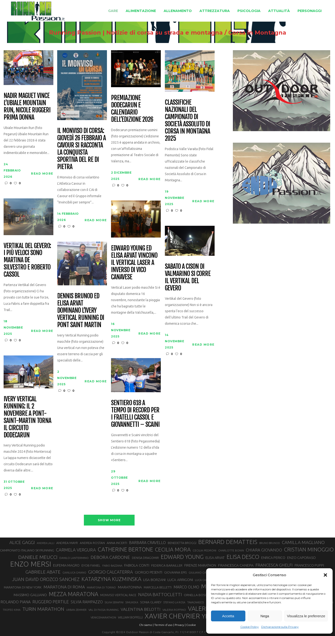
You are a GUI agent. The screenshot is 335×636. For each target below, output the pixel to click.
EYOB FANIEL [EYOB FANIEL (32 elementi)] (90, 565)
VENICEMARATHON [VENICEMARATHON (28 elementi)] (103, 617)
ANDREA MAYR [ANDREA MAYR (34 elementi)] (67, 543)
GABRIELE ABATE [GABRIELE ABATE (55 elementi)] (43, 572)
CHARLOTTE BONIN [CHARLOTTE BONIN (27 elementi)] (231, 550)
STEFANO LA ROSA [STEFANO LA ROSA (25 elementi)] (174, 602)
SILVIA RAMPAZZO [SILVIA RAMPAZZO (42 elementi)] (87, 602)
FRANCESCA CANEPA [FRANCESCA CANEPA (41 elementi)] (236, 565)
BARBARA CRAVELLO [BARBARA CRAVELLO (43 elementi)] (147, 542)
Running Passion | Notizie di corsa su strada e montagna (136, 33)
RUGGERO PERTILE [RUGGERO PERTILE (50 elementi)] (50, 601)
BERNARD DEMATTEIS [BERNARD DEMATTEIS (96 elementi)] (227, 542)
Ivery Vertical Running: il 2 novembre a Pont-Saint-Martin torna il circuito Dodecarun (27, 417)
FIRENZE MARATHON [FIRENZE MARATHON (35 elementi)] (200, 565)
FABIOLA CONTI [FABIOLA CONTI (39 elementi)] (136, 565)
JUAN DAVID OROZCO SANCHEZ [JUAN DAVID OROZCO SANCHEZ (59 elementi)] (46, 579)
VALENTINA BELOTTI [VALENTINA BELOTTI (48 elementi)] (141, 609)
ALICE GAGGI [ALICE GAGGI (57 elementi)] (22, 542)
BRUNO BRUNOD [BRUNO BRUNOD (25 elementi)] (269, 543)
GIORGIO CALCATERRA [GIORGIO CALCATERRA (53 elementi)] (110, 572)
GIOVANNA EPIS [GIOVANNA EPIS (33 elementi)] (175, 572)
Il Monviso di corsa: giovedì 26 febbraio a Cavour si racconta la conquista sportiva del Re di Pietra (81, 148)
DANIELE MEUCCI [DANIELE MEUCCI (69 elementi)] (37, 557)
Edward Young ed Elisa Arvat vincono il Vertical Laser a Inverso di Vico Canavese (134, 263)
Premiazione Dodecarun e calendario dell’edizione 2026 (132, 108)
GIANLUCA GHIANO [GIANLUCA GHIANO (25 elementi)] (74, 572)
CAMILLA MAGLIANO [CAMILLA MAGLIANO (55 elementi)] (303, 542)
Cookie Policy (249, 627)
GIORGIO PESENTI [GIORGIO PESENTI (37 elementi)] (148, 572)
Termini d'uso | (164, 624)
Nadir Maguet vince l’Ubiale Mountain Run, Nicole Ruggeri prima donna (27, 106)
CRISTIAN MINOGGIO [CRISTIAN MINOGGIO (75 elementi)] (309, 549)
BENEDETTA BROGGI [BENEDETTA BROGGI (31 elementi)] (182, 542)
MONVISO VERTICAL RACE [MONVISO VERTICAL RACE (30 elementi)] (118, 595)
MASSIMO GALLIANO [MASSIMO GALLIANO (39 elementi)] (30, 595)
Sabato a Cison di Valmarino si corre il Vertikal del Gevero (187, 277)
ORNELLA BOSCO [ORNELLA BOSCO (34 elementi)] (197, 595)
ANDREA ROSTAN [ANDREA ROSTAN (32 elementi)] (92, 543)
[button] (325, 575)
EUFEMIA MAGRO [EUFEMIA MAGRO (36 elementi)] (66, 565)
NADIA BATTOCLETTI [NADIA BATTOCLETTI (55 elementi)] (160, 594)
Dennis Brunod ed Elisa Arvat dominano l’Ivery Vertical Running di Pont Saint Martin (80, 310)
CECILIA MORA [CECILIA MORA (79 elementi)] (173, 549)
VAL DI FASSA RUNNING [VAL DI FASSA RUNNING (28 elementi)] (103, 609)
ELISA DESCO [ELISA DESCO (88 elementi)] (243, 557)
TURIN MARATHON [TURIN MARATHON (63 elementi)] (43, 609)
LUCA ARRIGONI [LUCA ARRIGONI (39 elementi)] (180, 580)
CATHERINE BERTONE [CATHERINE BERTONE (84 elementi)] (125, 549)
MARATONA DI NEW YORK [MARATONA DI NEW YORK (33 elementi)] (23, 587)
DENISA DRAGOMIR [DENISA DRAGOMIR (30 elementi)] (145, 557)
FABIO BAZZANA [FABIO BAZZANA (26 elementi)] (112, 565)
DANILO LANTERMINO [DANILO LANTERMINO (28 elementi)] (74, 557)
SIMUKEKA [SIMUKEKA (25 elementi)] (131, 602)
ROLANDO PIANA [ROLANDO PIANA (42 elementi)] (15, 602)
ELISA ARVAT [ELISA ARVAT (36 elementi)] (215, 558)
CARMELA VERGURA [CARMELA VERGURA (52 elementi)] (76, 549)
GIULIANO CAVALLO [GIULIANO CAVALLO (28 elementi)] (202, 572)
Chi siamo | (146, 624)
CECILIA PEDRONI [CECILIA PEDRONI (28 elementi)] (204, 550)
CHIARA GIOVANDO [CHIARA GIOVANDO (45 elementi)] (264, 550)
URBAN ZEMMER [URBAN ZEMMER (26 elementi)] (76, 609)
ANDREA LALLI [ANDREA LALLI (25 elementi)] (45, 543)
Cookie (191, 624)
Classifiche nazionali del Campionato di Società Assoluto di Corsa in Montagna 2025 (187, 120)
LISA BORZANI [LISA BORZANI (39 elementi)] (154, 580)
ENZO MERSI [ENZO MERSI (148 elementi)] (30, 564)
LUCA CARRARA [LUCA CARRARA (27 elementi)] (205, 579)
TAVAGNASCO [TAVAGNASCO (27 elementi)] (195, 602)
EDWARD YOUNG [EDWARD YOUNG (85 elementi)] (182, 557)
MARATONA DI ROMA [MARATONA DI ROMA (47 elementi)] (64, 587)
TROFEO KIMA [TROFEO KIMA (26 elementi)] (11, 609)
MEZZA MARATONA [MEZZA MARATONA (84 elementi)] (73, 594)
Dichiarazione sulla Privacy (280, 627)
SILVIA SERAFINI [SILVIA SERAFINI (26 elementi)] (114, 602)
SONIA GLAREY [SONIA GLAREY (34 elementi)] (150, 602)
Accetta (228, 616)
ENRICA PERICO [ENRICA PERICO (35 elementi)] (273, 558)
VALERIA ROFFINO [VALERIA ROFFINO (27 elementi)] (174, 609)
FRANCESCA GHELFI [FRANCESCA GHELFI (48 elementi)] (274, 565)
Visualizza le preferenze (306, 616)
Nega (265, 616)
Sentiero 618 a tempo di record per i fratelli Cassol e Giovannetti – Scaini (135, 413)
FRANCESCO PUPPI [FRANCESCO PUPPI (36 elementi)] (309, 565)
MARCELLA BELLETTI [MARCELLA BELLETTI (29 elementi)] (158, 587)
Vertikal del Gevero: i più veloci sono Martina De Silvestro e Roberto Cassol (27, 260)
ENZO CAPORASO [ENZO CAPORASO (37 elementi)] (301, 558)
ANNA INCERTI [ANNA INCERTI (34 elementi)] (117, 543)
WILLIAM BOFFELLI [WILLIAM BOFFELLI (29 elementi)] (130, 617)
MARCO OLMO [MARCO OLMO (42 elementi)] (186, 587)
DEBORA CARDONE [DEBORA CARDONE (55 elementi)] (110, 557)
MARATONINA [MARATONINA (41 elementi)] (130, 587)
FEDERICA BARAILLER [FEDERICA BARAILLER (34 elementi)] (166, 565)
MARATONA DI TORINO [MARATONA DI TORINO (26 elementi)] (101, 587)
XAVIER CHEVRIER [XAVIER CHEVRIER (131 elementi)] (172, 616)
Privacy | (180, 624)
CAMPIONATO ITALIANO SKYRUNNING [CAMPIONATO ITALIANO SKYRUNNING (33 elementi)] (27, 550)
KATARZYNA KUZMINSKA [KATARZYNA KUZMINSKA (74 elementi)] (111, 579)
